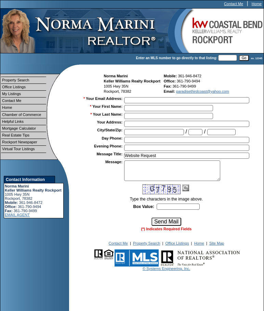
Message (113, 162)
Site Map (216, 243)
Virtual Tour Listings (18, 149)
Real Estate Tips (15, 135)
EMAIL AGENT (17, 215)
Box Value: (143, 206)
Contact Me (233, 4)
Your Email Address (104, 98)
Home (257, 4)
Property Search (15, 80)
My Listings (11, 94)
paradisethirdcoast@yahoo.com (202, 91)
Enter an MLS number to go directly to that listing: (176, 58)
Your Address (109, 122)
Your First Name (107, 106)
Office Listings (14, 87)
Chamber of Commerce (21, 115)
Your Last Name (107, 114)
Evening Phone (108, 146)
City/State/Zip (109, 130)
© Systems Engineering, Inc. (166, 269)
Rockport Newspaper (19, 142)
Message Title (109, 154)
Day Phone (112, 138)
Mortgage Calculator (19, 128)
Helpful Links (13, 121)
